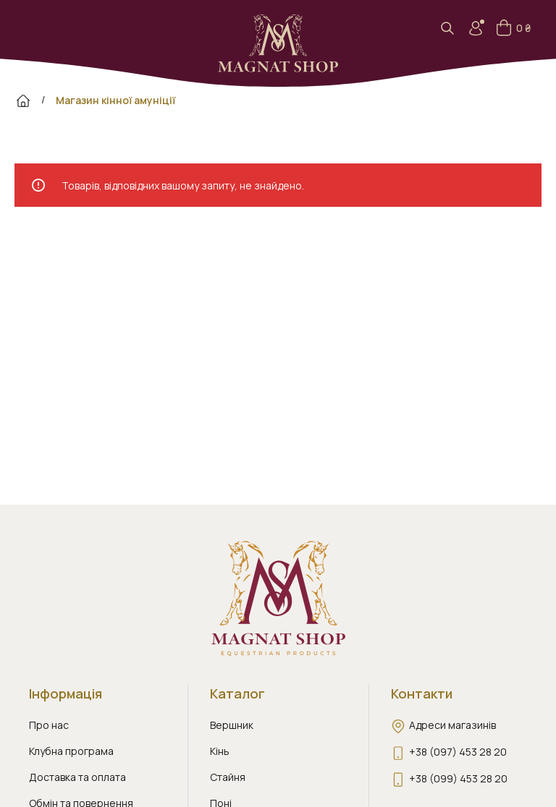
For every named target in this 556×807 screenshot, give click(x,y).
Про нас (49, 725)
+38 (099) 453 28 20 (458, 778)
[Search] (452, 28)
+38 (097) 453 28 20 (458, 752)
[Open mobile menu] (28, 28)
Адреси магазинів (452, 725)
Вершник (231, 725)
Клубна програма (71, 751)
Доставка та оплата (77, 777)
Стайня (227, 777)
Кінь (219, 751)
